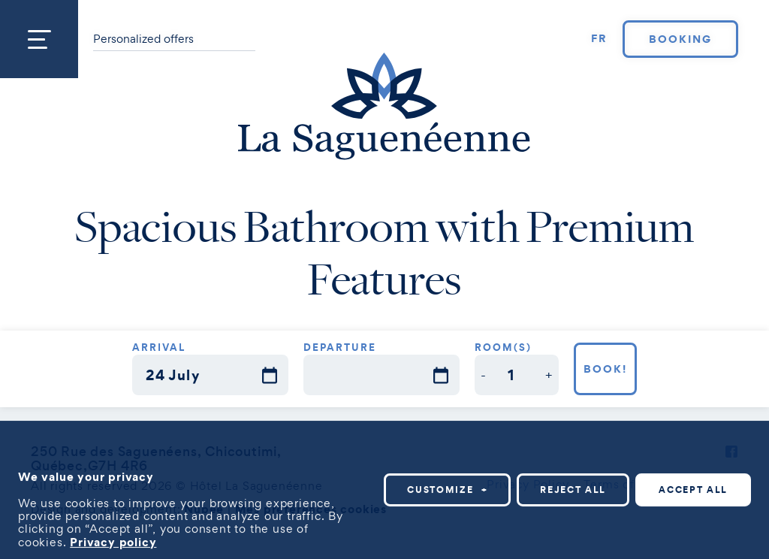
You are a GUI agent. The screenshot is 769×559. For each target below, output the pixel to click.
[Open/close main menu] (39, 39)
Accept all (693, 488)
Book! (605, 368)
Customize (447, 488)
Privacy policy (113, 541)
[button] (484, 374)
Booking (680, 39)
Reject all (573, 488)
